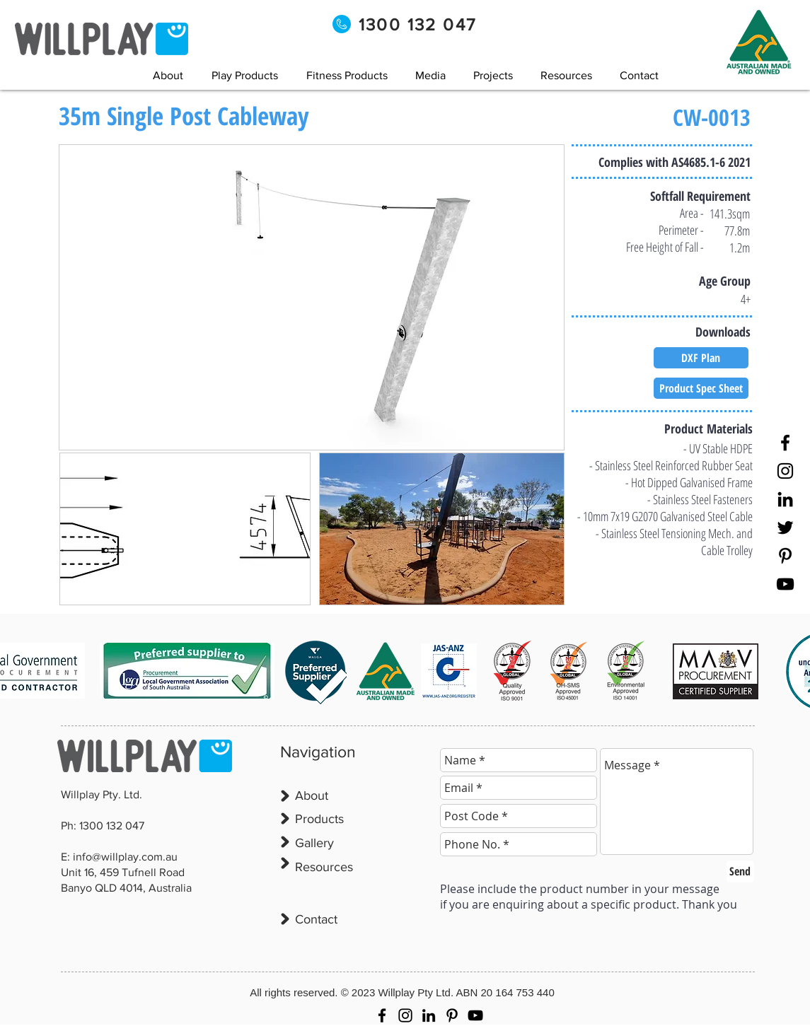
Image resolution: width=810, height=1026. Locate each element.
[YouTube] (785, 584)
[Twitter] (785, 527)
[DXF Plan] (701, 357)
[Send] (740, 871)
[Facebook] (785, 442)
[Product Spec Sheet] (701, 388)
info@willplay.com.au (125, 857)
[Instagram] (785, 471)
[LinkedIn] (785, 499)
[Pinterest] (785, 555)
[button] (431, 75)
